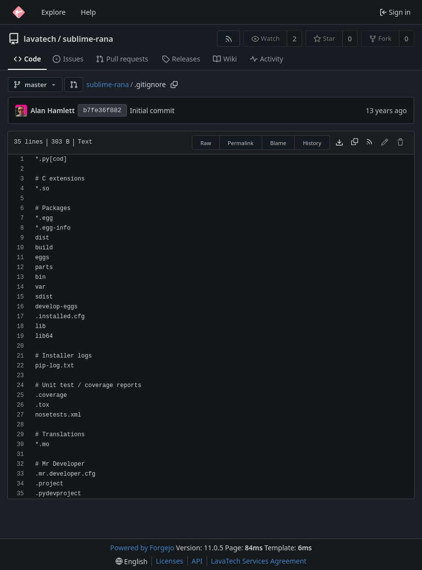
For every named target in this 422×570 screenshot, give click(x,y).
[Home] (18, 12)
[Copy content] (354, 142)
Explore (53, 12)
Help (88, 12)
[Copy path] (174, 84)
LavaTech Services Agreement (258, 561)
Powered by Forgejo (142, 547)
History (312, 143)
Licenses (169, 561)
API (197, 561)
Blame (278, 143)
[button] (73, 84)
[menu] (132, 561)
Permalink (240, 143)
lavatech (40, 39)
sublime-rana (88, 39)
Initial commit (152, 110)
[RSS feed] (228, 38)
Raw (205, 143)
